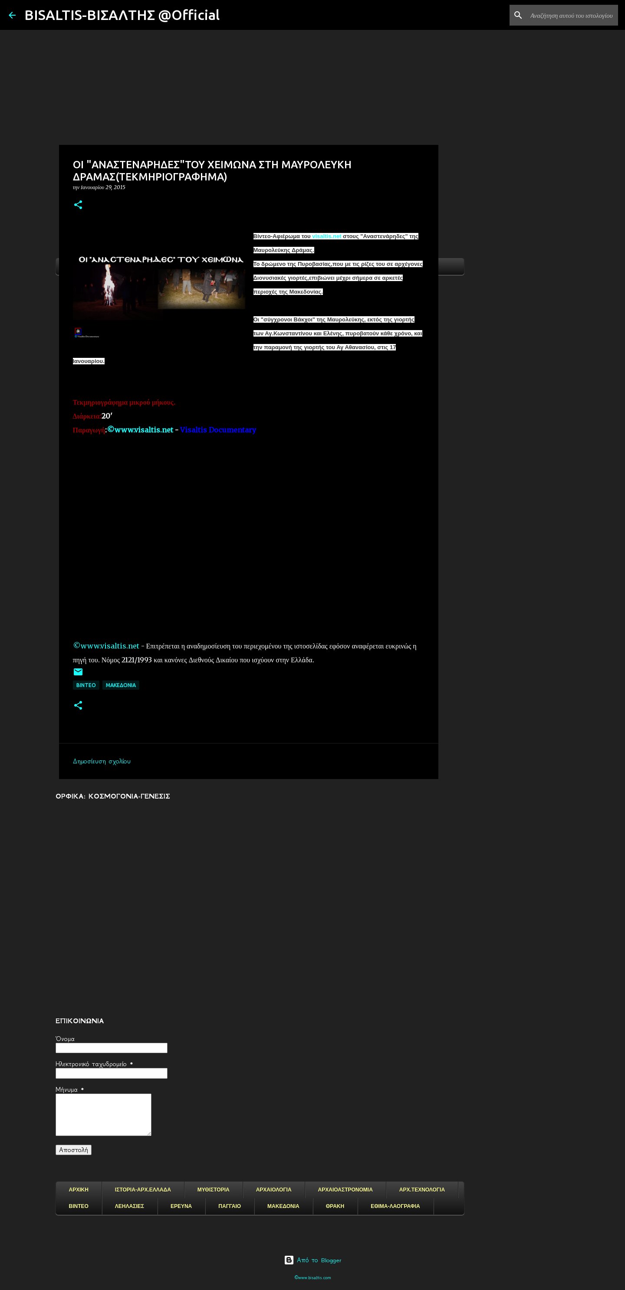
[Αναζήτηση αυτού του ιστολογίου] (572, 15)
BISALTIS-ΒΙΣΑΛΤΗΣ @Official (122, 15)
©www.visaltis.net (106, 646)
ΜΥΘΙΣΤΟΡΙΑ (213, 1190)
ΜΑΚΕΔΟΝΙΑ (283, 1206)
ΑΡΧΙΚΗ (79, 1190)
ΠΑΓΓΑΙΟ (229, 1206)
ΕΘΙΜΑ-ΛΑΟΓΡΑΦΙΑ (395, 1206)
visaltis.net (327, 236)
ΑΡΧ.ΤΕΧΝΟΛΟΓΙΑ (422, 1190)
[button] (78, 205)
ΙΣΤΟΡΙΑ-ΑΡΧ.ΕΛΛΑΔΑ (143, 1190)
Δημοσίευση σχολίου (102, 761)
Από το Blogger (313, 1260)
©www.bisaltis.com (313, 1277)
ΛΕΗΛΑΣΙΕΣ (129, 1206)
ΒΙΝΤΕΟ (86, 685)
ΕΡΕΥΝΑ (181, 1206)
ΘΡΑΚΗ (335, 1206)
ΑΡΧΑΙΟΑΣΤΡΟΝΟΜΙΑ (345, 1190)
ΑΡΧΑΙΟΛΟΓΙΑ (274, 1190)
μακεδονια (121, 685)
